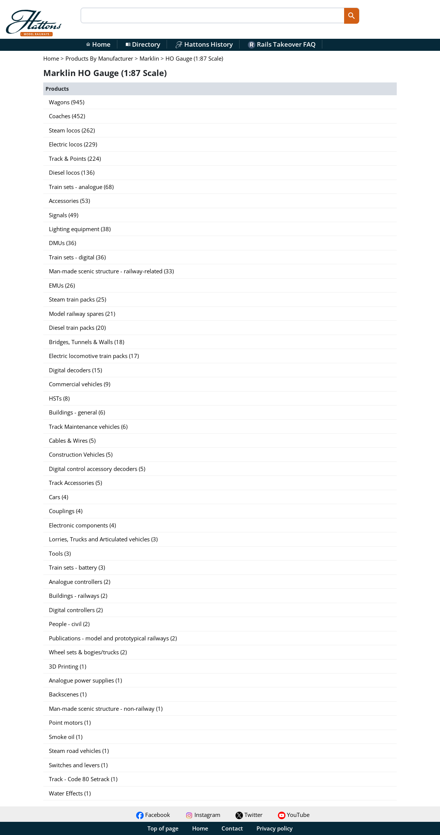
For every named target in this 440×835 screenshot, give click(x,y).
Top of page (163, 828)
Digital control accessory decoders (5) (97, 468)
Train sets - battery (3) (77, 567)
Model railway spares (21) (82, 313)
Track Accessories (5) (75, 482)
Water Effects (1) (70, 793)
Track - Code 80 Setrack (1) (83, 779)
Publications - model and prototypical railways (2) (113, 638)
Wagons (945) (66, 102)
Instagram (202, 814)
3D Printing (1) (67, 666)
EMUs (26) (62, 285)
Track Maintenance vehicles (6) (88, 426)
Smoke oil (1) (65, 737)
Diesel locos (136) (71, 172)
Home (98, 44)
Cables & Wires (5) (72, 440)
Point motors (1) (70, 722)
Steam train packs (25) (77, 299)
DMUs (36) (62, 243)
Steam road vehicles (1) (79, 750)
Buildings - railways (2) (78, 595)
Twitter (248, 814)
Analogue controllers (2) (79, 581)
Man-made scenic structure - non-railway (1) (105, 708)
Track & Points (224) (75, 158)
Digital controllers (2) (76, 610)
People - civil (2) (69, 624)
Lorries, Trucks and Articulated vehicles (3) (103, 539)
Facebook (153, 814)
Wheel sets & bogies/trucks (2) (88, 652)
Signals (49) (63, 215)
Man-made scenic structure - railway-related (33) (111, 271)
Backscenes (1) (67, 694)
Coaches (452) (67, 116)
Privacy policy (274, 828)
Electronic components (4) (82, 525)
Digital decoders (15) (75, 370)
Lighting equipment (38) (80, 229)
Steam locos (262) (72, 130)
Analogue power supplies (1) (85, 680)
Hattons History (204, 44)
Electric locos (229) (73, 144)
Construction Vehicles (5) (80, 454)
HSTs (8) (59, 398)
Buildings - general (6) (77, 412)
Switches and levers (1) (78, 765)
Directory (143, 44)
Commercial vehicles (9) (79, 384)
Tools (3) (60, 553)
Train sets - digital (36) (77, 257)
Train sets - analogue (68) (81, 186)
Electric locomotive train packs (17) (94, 356)
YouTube (294, 814)
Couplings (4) (65, 511)
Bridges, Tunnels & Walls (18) (86, 342)
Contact (232, 828)
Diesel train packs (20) (77, 327)
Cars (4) (58, 497)
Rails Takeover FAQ (282, 44)
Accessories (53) (69, 200)
